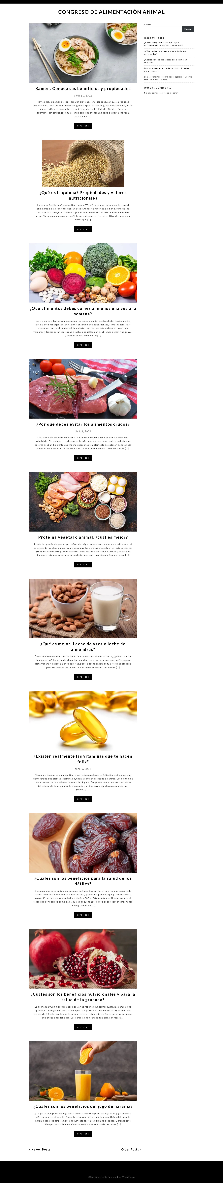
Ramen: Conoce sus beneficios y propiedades (83, 88)
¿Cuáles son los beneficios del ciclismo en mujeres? (165, 61)
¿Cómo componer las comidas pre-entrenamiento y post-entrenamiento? (163, 44)
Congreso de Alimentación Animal (111, 12)
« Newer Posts (39, 1149)
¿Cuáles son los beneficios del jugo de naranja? (83, 1106)
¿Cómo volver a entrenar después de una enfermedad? (165, 52)
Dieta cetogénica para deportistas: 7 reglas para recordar (166, 69)
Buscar (147, 25)
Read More (83, 126)
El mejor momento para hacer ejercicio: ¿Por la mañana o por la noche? (168, 78)
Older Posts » (131, 1149)
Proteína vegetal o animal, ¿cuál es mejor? (83, 537)
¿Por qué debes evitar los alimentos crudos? (83, 424)
